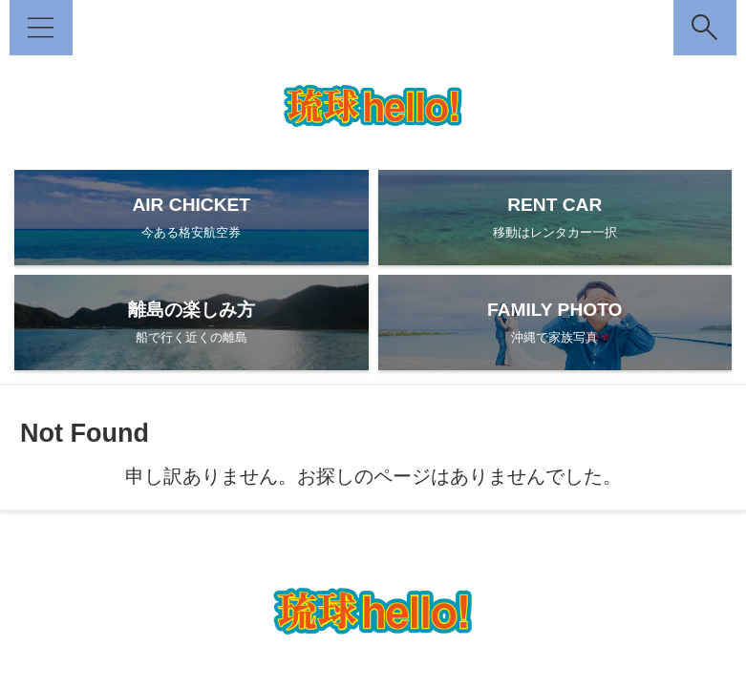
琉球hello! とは (206, 559)
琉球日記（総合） (532, 559)
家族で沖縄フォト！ (410, 559)
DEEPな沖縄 (301, 559)
